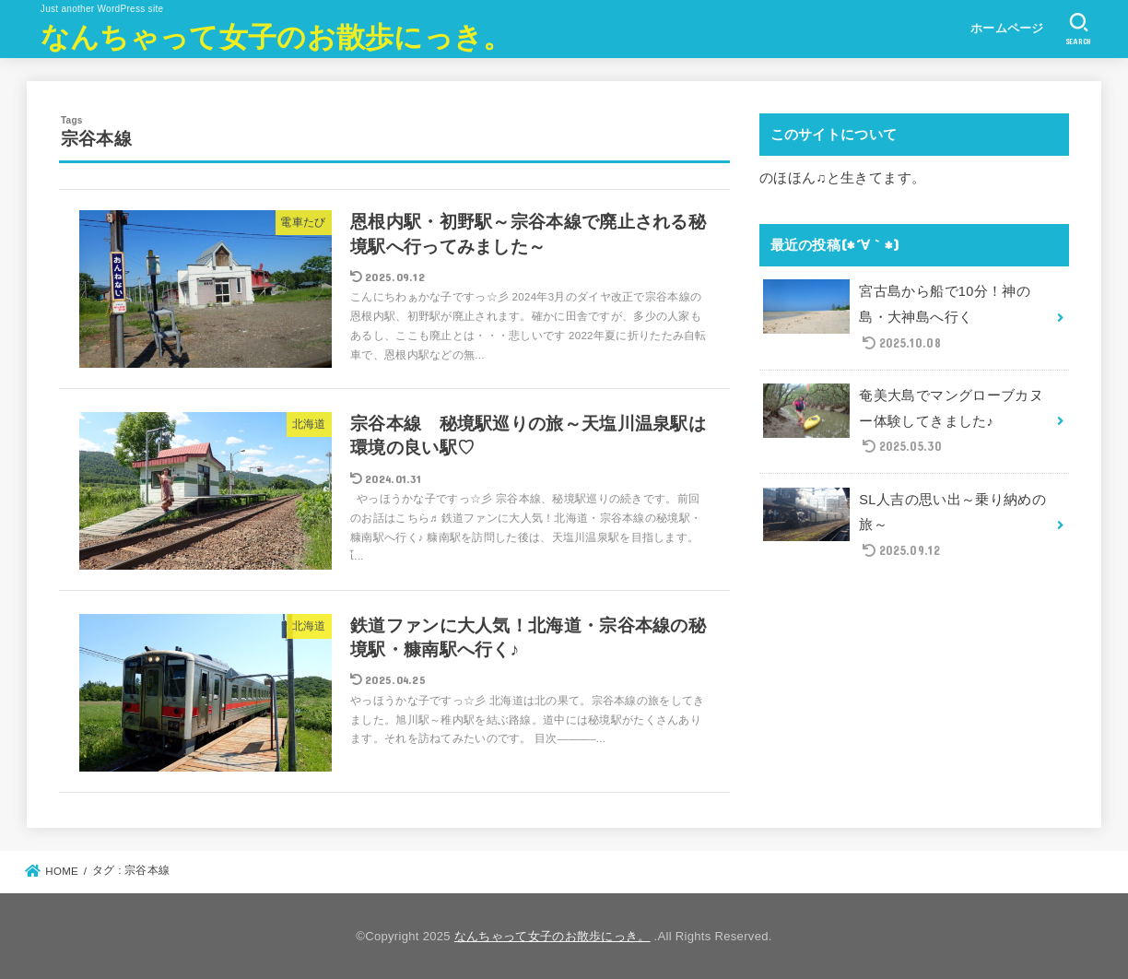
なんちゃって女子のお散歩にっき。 (276, 35)
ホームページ (1007, 28)
